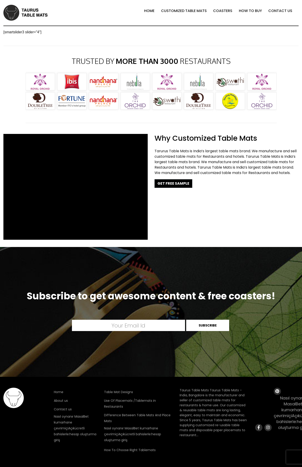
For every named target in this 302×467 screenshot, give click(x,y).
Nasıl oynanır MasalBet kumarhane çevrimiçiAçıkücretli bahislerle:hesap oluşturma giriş (75, 428)
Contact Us (280, 10)
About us (61, 400)
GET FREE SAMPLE (173, 183)
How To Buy (250, 10)
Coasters (222, 10)
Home (149, 10)
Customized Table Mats (184, 10)
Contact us (63, 409)
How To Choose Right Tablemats (130, 450)
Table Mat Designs (118, 392)
